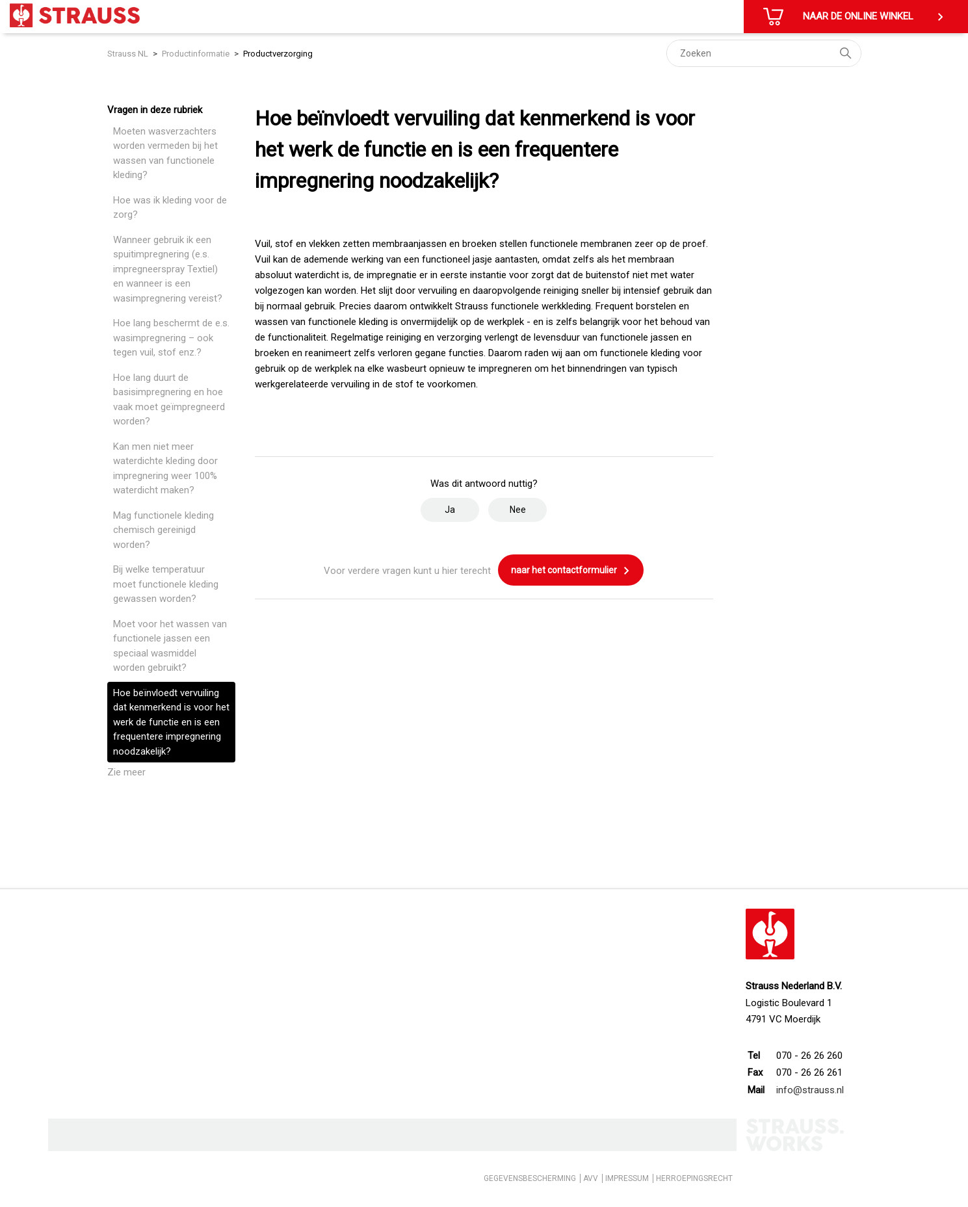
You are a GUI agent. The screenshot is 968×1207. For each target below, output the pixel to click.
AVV (590, 1178)
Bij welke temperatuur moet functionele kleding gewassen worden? (165, 584)
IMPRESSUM (627, 1178)
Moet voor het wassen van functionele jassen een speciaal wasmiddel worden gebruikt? (170, 646)
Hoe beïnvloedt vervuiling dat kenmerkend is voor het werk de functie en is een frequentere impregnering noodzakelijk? (171, 722)
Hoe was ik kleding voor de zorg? (170, 207)
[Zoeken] (764, 53)
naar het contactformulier (571, 570)
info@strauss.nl (810, 1090)
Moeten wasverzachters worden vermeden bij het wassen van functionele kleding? (165, 153)
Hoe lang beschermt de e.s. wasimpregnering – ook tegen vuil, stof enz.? (171, 337)
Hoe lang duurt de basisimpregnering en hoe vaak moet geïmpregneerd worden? (169, 400)
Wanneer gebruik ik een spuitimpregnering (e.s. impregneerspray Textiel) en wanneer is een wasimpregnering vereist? (167, 269)
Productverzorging (278, 53)
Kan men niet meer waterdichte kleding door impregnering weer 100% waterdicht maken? (165, 469)
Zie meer (126, 772)
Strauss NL (127, 53)
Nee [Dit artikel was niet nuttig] (518, 509)
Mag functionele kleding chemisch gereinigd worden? (163, 530)
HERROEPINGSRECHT (694, 1178)
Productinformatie (195, 53)
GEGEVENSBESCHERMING (530, 1178)
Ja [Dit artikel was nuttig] (450, 509)
